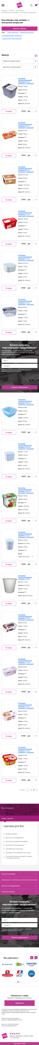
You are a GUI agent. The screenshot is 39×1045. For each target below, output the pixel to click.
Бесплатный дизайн (8, 874)
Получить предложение (20, 387)
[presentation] (17, 380)
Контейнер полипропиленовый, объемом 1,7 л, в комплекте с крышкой (26, 257)
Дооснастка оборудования (11, 886)
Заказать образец (19, 29)
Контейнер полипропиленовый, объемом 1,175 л (25, 577)
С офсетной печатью (26, 32)
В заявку (9, 111)
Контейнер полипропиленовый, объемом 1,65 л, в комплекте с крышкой (26, 402)
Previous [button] (31, 957)
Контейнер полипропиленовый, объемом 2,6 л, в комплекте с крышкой (26, 81)
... (27, 790)
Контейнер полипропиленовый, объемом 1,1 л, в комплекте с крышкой (26, 661)
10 (34, 790)
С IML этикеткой (12, 32)
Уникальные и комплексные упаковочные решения (19, 880)
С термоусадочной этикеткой (12, 38)
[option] (19, 970)
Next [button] (35, 957)
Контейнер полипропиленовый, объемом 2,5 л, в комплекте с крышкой (26, 125)
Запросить (19, 1003)
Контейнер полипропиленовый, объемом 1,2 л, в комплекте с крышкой (26, 534)
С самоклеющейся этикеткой (12, 35)
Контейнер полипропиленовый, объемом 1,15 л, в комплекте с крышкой (26, 617)
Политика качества (8, 892)
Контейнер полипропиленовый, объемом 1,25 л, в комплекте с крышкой (26, 446)
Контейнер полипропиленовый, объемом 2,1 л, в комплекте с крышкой (26, 213)
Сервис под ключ (7, 818)
